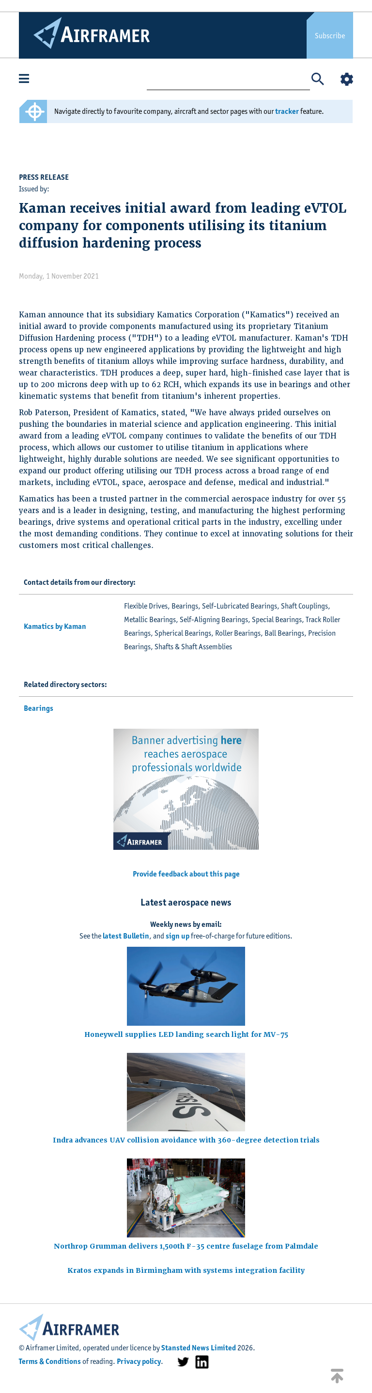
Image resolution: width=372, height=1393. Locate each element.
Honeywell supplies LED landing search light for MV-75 (186, 1034)
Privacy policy (139, 1361)
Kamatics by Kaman (55, 626)
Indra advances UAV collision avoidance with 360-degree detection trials (186, 1140)
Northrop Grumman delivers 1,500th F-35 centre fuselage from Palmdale (186, 1246)
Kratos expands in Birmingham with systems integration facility (186, 1270)
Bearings (38, 708)
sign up (177, 935)
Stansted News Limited (198, 1347)
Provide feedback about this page (186, 873)
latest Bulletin (126, 935)
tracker (287, 111)
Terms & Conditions (50, 1361)
